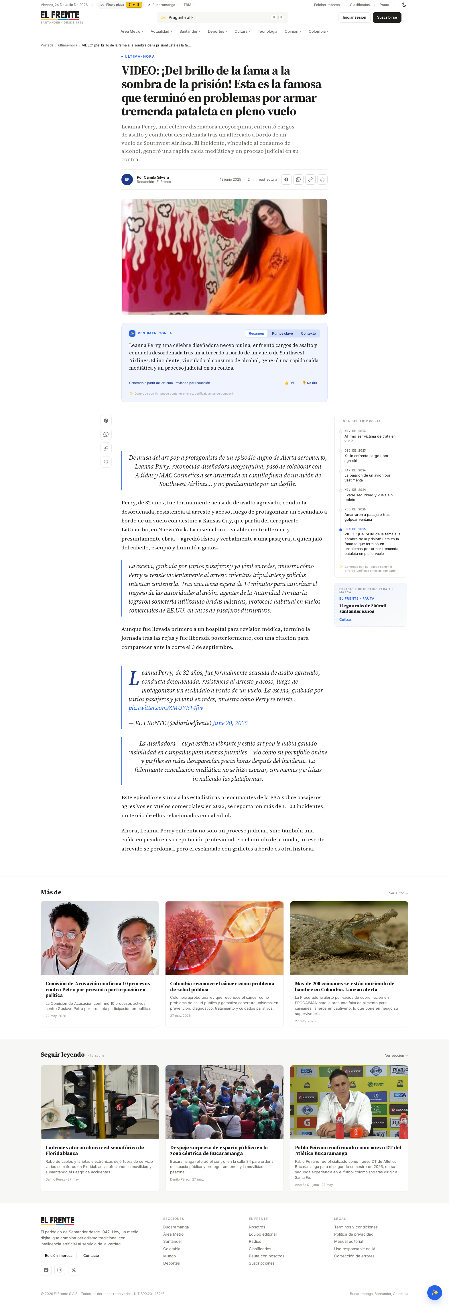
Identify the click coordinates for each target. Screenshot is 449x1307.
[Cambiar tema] (403, 4)
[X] (73, 1274)
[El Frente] (74, 19)
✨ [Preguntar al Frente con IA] (435, 1292)
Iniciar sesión (354, 19)
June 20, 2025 (230, 727)
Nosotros (257, 1231)
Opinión (293, 36)
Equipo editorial (263, 1238)
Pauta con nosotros (266, 1260)
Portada (47, 50)
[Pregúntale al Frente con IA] (222, 20)
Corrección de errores (354, 1260)
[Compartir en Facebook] (286, 184)
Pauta (384, 5)
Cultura (242, 36)
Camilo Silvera (156, 182)
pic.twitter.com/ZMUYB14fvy (166, 712)
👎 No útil (309, 387)
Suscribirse (387, 19)
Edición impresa (327, 5)
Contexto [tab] (308, 338)
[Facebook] (46, 1274)
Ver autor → (398, 898)
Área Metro (132, 36)
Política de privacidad (353, 1238)
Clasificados (360, 5)
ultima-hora (67, 50)
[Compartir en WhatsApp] (298, 184)
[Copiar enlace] (310, 184)
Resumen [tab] (256, 338)
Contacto (91, 1260)
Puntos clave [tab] (282, 338)
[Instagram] (59, 1274)
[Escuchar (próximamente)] (322, 184)
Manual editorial (348, 1245)
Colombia (318, 36)
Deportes (217, 36)
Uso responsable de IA (354, 1253)
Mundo (169, 1260)
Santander (190, 36)
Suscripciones (262, 1267)
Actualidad (161, 36)
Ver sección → (396, 1060)
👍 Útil (290, 387)
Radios (255, 1245)
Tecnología (267, 36)
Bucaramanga (176, 1231)
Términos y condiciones (356, 1231)
